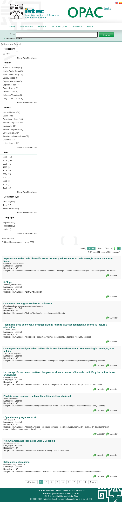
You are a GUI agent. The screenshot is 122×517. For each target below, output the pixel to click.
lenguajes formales (50, 427)
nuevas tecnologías (55, 337)
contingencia (52, 361)
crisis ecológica (97, 271)
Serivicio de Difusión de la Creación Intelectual (61, 491)
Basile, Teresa (10, 78)
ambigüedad (40, 361)
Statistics (77, 26)
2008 (7, 164)
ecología (85, 271)
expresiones (65, 361)
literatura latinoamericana (16, 136)
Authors (42, 26)
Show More (22, 58)
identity (102, 406)
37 (6, 54)
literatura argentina (13, 123)
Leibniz (66, 472)
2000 (7, 184)
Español (9, 222)
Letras (8, 116)
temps (80, 384)
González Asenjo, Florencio (14, 464)
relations (97, 472)
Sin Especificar (11, 208)
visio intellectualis (61, 450)
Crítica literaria (11, 133)
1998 (7, 188)
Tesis (7, 205)
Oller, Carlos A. (9, 420)
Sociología (9, 126)
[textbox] (57, 35)
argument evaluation (32, 429)
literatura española (13, 129)
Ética (37, 271)
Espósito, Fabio (11, 85)
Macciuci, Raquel (12, 68)
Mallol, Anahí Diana (13, 71)
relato (79, 406)
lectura (79, 337)
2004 (7, 174)
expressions (99, 361)
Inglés (7, 229)
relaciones (57, 472)
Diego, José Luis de (13, 98)
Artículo (9, 202)
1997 (7, 167)
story (95, 406)
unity (81, 472)
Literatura (9, 140)
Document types (59, 26)
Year (107, 248)
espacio (46, 384)
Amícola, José (10, 92)
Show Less (32, 58)
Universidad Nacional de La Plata (61, 496)
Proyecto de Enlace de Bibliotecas (61, 493)
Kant (66, 384)
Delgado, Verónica (12, 95)
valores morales (73, 271)
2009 (7, 160)
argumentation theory (12, 429)
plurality (88, 472)
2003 (7, 181)
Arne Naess (110, 271)
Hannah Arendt (51, 406)
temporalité (97, 384)
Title (99, 248)
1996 (7, 171)
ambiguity (76, 361)
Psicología (30, 337)
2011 (7, 177)
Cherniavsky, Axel (10, 377)
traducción (37, 292)
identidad (87, 406)
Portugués (9, 226)
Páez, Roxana (10, 88)
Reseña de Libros (13, 119)
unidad (38, 472)
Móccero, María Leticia (12, 285)
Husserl (73, 384)
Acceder (113, 275)
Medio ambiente (48, 271)
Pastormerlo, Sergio (13, 74)
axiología (60, 271)
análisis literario (58, 313)
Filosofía (30, 271)
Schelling (49, 450)
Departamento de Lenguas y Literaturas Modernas (23, 306)
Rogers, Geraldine (12, 81)
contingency (87, 361)
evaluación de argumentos (96, 427)
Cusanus (39, 450)
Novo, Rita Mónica (10, 399)
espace (88, 384)
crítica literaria (11, 143)
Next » (93, 482)
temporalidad (56, 384)
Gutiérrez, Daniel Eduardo (13, 264)
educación (70, 337)
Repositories (26, 26)
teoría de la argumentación (71, 427)
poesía (47, 313)
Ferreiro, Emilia (9, 330)
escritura (87, 337)
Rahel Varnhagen (67, 406)
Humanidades (19, 271)
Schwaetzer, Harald (11, 443)
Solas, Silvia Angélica (11, 354)
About (90, 26)
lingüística (41, 337)
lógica (37, 427)
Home (12, 26)
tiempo (38, 384)
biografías (39, 406)
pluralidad (47, 472)
